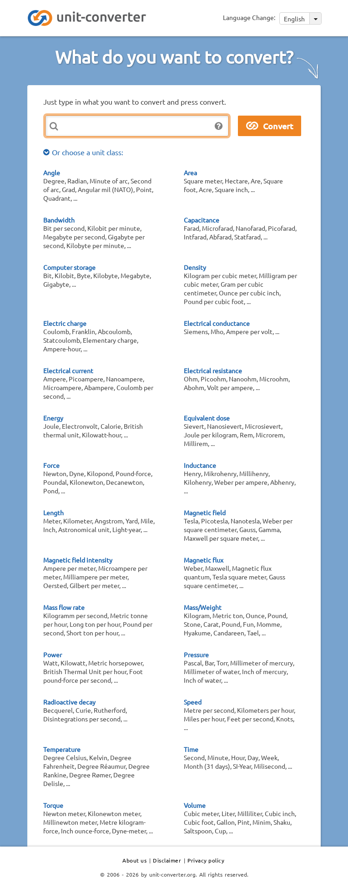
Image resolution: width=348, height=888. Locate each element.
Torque (53, 805)
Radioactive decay (69, 702)
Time (191, 749)
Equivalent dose (207, 418)
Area (190, 172)
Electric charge (64, 323)
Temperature (62, 749)
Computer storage (69, 267)
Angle (51, 172)
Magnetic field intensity (77, 560)
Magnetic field (205, 512)
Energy (53, 418)
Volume (195, 805)
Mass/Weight (203, 607)
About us (134, 860)
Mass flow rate (64, 607)
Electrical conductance (217, 323)
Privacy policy (205, 860)
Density (195, 267)
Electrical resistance (213, 370)
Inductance (200, 465)
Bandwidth (59, 220)
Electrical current (68, 370)
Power (52, 654)
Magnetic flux (203, 560)
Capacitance (201, 220)
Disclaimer (167, 860)
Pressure (196, 654)
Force (51, 465)
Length (53, 512)
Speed (193, 702)
